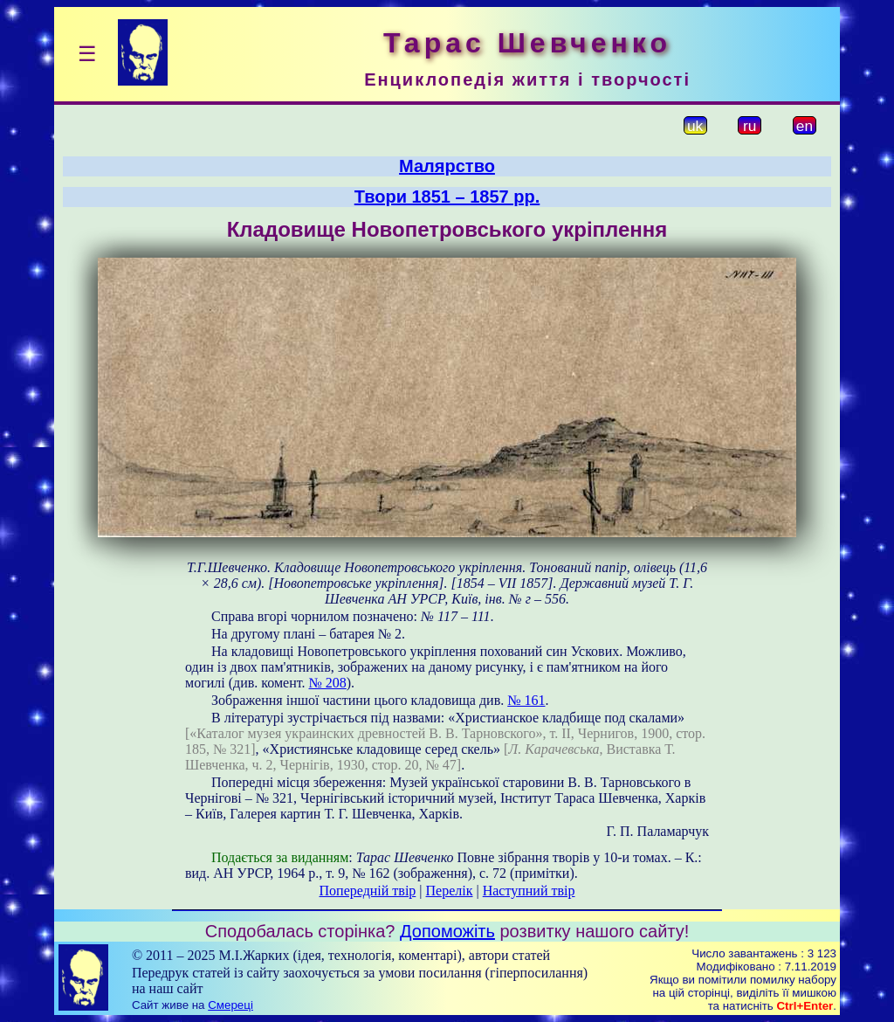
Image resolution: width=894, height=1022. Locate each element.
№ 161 (526, 700)
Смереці (230, 1005)
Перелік (449, 890)
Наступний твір (529, 890)
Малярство (447, 166)
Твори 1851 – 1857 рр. (447, 196)
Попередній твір (368, 890)
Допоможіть (447, 931)
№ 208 (328, 682)
